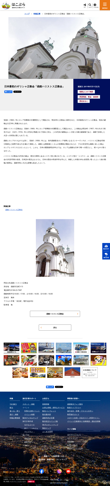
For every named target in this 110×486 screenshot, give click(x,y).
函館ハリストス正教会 (14, 209)
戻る (49, 327)
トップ (27, 14)
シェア (8, 92)
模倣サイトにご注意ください (55, 456)
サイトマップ (61, 459)
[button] (50, 274)
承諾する (31, 481)
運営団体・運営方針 (46, 459)
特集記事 (37, 14)
